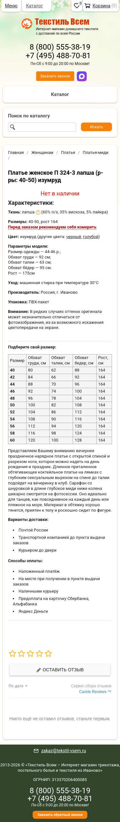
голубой (90, 236)
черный (73, 236)
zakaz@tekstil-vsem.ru (63, 750)
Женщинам (42, 152)
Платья (68, 152)
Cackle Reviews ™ (95, 692)
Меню (11, 5)
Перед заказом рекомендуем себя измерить (52, 227)
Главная (16, 152)
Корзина (101, 5)
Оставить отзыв (60, 670)
